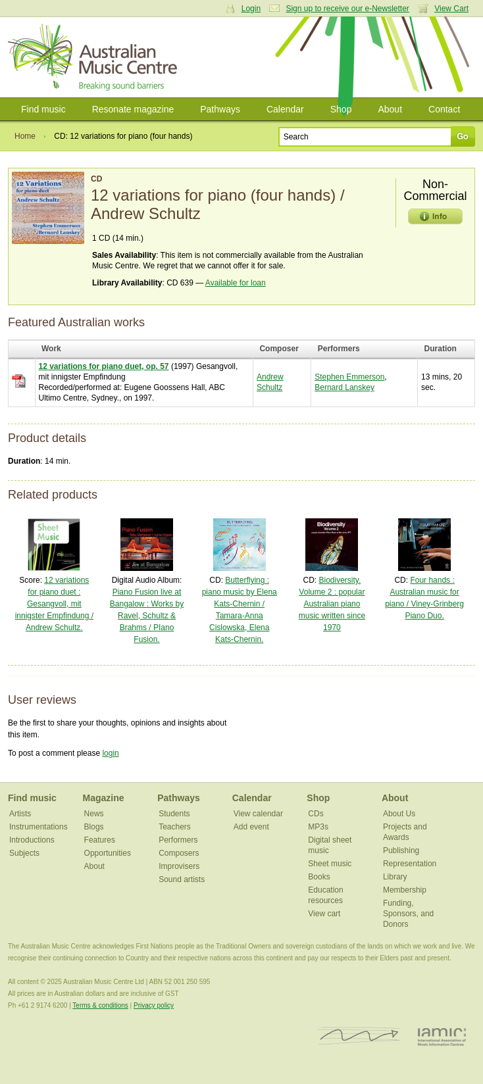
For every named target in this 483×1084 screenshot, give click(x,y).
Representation (409, 863)
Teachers (175, 826)
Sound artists (182, 879)
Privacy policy (154, 1005)
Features (99, 840)
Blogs (94, 826)
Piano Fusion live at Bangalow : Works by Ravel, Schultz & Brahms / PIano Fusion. (147, 615)
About (390, 109)
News (94, 813)
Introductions (32, 840)
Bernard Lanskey (344, 387)
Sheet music (329, 863)
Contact (444, 109)
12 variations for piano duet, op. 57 (104, 366)
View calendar (258, 813)
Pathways (220, 109)
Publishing (401, 850)
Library (395, 876)
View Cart (451, 8)
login (110, 753)
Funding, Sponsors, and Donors (408, 914)
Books (319, 876)
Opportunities (107, 853)
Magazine (103, 798)
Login (251, 8)
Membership (404, 890)
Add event (251, 826)
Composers (179, 853)
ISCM (359, 1036)
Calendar (285, 109)
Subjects (24, 853)
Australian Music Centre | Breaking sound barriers (95, 57)
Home (25, 136)
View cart (324, 913)
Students (174, 813)
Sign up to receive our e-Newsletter (347, 8)
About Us (399, 813)
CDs (315, 813)
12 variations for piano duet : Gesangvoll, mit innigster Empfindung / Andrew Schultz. (54, 604)
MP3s (318, 826)
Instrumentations (38, 826)
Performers (178, 840)
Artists (20, 813)
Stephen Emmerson (349, 377)
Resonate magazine (133, 109)
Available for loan (235, 282)
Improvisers (179, 866)
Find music (43, 109)
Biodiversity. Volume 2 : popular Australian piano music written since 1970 (332, 604)
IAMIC (442, 1036)
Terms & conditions (100, 1005)
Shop (341, 109)
